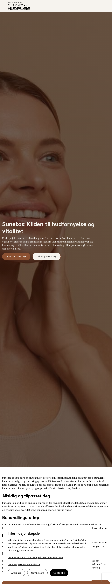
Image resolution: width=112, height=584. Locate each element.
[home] (19, 6)
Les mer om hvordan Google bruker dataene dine (35, 557)
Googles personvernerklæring (24, 564)
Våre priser (44, 256)
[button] (102, 5)
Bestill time (14, 256)
